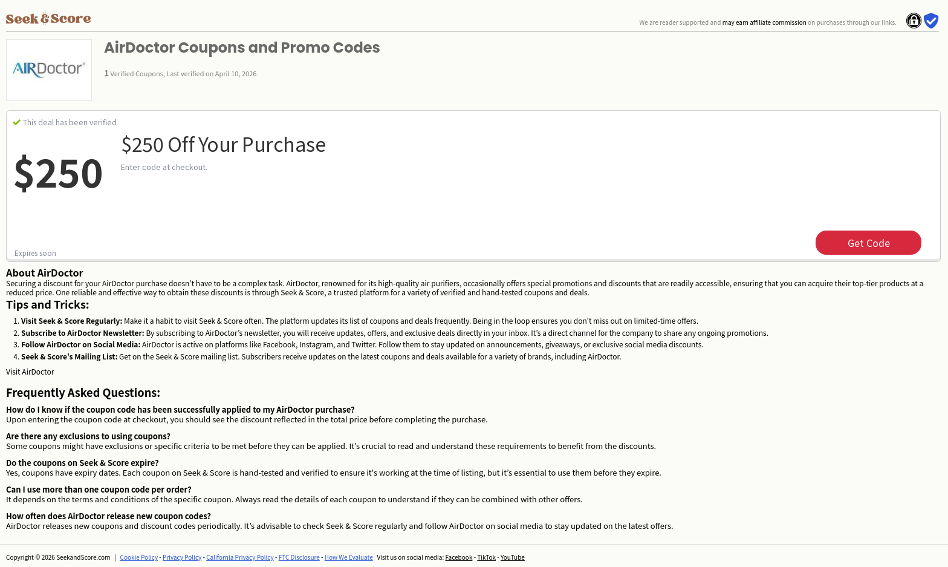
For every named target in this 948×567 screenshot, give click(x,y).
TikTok (486, 557)
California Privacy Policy (240, 557)
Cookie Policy (139, 557)
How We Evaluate (349, 557)
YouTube (513, 557)
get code (869, 242)
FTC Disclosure (299, 557)
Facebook (458, 557)
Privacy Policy (182, 557)
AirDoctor (38, 371)
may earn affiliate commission (764, 22)
